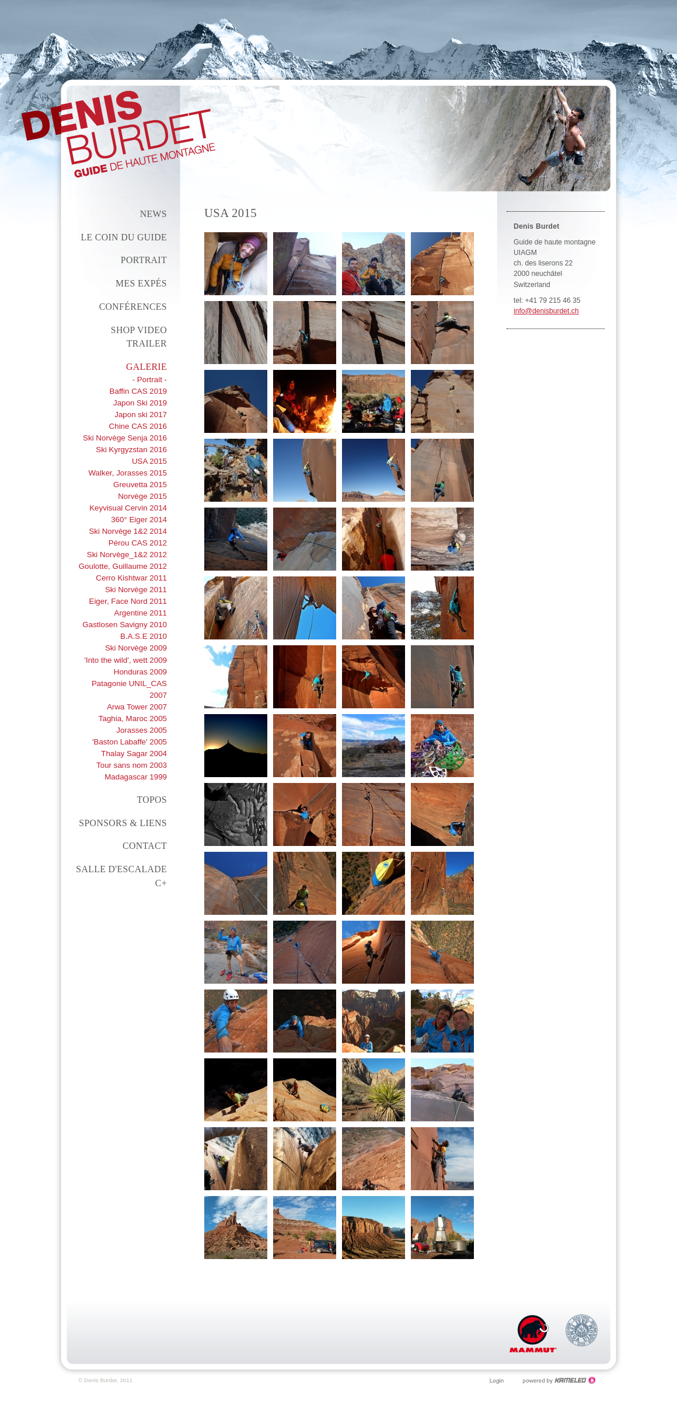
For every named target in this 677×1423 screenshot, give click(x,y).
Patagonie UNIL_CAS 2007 (129, 689)
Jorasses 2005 (141, 730)
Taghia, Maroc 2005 (133, 718)
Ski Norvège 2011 (136, 589)
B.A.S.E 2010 (143, 636)
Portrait (144, 260)
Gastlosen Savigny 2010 (124, 624)
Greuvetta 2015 (140, 484)
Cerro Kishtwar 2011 (131, 578)
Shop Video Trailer (139, 337)
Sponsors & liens (123, 823)
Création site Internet (559, 1380)
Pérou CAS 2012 (138, 543)
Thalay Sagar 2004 (134, 753)
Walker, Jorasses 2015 (128, 472)
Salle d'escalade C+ (121, 876)
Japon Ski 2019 (140, 402)
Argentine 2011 (140, 613)
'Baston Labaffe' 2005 (129, 741)
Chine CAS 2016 (138, 426)
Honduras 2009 (140, 671)
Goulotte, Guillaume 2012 (123, 566)
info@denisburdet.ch (546, 311)
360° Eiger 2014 (139, 519)
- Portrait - (149, 379)
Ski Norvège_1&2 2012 (127, 554)
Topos (152, 800)
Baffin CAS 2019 (138, 391)
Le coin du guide (124, 237)
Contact (145, 846)
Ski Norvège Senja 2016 (125, 437)
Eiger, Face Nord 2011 (128, 601)
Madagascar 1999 (135, 776)
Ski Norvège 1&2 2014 (128, 531)
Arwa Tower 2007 (137, 706)
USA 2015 (149, 461)
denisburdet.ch (118, 134)
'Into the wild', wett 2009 (125, 660)
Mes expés (141, 283)
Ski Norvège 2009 (136, 648)
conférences (133, 307)
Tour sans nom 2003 (131, 765)
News (153, 214)
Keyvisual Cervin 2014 (128, 508)
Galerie (146, 367)
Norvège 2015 (142, 496)
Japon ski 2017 (140, 414)
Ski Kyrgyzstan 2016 (131, 449)
